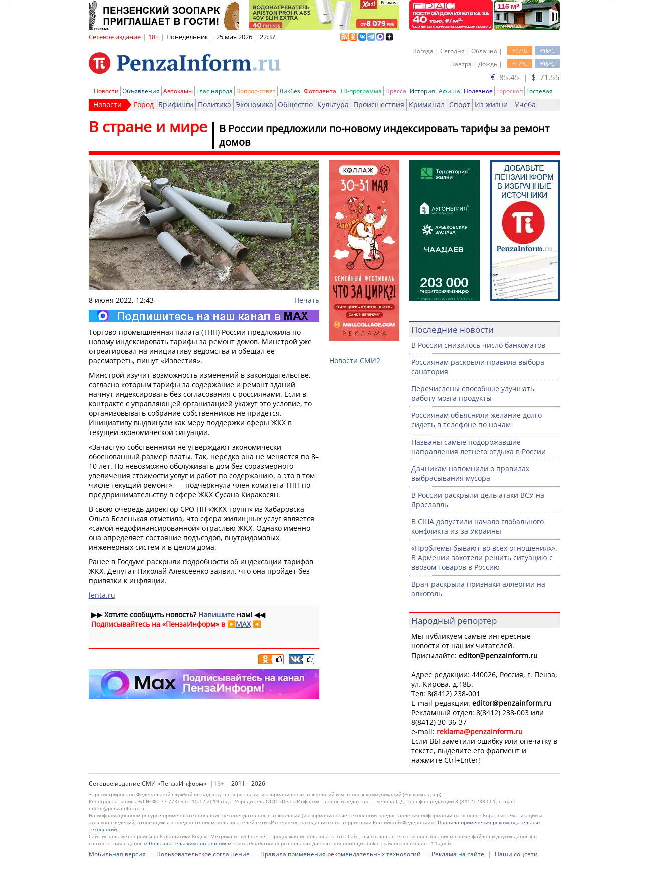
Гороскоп (509, 91)
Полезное (478, 91)
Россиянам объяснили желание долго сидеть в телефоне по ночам (476, 419)
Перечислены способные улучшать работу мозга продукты (472, 393)
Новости (106, 91)
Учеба (525, 104)
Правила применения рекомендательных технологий (340, 854)
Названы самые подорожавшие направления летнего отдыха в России (478, 446)
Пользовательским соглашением (190, 843)
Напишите (216, 614)
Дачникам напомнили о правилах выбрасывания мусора (470, 473)
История (422, 91)
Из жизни (491, 104)
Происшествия (378, 104)
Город (144, 104)
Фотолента (320, 91)
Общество (295, 104)
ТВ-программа (361, 91)
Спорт (459, 104)
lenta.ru (102, 595)
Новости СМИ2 (354, 360)
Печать (306, 300)
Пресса (395, 91)
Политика (214, 104)
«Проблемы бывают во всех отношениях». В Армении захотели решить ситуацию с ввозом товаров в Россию (484, 557)
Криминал (427, 104)
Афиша (449, 91)
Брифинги (175, 104)
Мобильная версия (117, 854)
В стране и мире (148, 126)
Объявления (141, 91)
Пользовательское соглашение (203, 854)
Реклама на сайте (457, 854)
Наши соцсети (516, 854)
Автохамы (178, 91)
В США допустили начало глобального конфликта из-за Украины (477, 526)
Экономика (254, 104)
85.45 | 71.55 (525, 77)
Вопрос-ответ (256, 91)
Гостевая (539, 91)
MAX (243, 624)
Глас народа (214, 91)
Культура (333, 104)
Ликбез (289, 91)
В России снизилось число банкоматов (478, 345)
